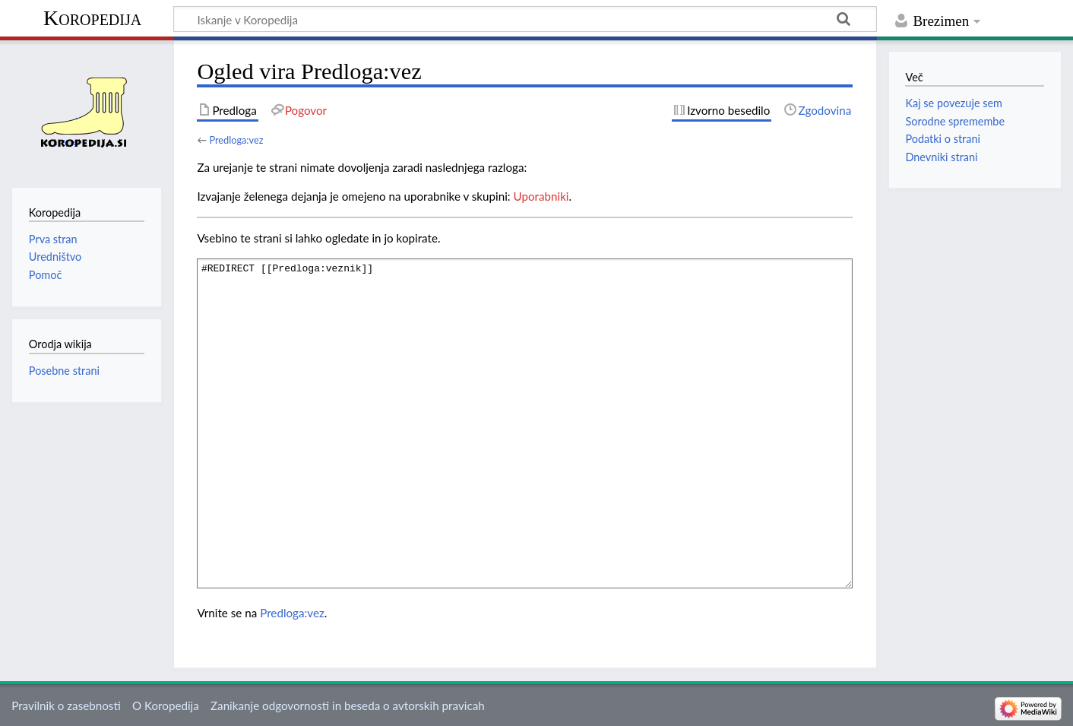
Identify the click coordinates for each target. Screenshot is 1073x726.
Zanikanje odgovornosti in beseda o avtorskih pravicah (347, 705)
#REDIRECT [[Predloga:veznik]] (525, 423)
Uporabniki (541, 196)
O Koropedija (165, 705)
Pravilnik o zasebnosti (66, 705)
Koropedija (92, 18)
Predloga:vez (236, 140)
